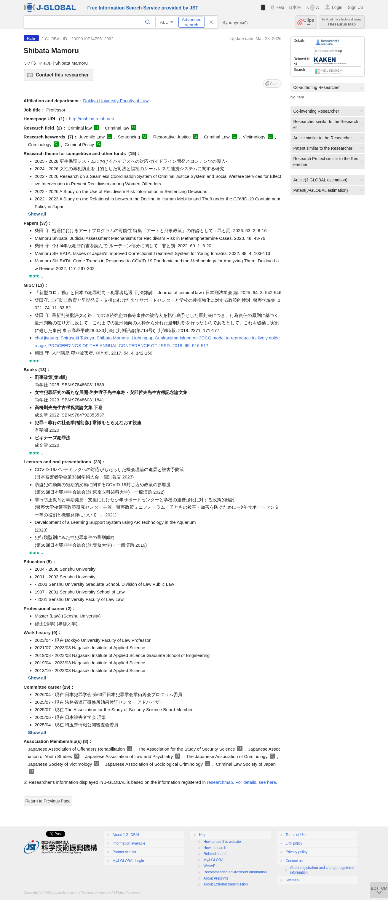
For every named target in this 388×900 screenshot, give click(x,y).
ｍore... (35, 275)
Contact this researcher (64, 76)
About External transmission (226, 884)
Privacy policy (296, 852)
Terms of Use (296, 835)
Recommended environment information (235, 872)
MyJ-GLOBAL (215, 860)
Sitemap (292, 880)
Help (279, 7)
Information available (129, 843)
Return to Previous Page (48, 801)
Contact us (294, 861)
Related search (216, 854)
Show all (37, 213)
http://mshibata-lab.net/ (91, 118)
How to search (215, 848)
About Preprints (216, 878)
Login (337, 7)
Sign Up (355, 7)
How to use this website (222, 842)
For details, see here (255, 782)
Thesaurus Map (341, 22)
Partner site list (124, 852)
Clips (308, 22)
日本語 (294, 7)
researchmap (220, 782)
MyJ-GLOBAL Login (128, 861)
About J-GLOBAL (126, 835)
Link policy (294, 843)
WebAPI (210, 866)
